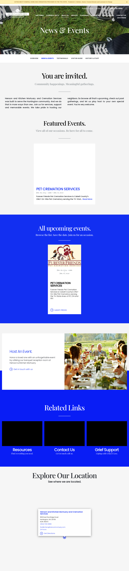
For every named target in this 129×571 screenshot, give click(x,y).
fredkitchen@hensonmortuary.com (52, 525)
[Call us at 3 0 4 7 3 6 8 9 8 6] (115, 6)
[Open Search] (126, 6)
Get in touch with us (23, 367)
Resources (22, 448)
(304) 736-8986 (45, 522)
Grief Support (107, 448)
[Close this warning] (127, 2)
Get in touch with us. (64, 451)
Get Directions (49, 531)
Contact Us (64, 448)
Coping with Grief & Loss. (107, 451)
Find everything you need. (22, 451)
